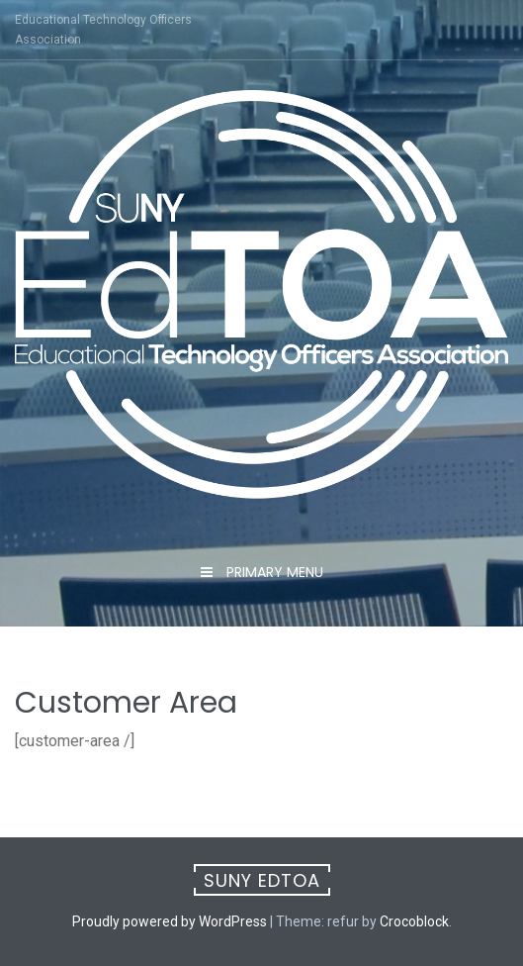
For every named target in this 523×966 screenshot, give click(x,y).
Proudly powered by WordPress (169, 921)
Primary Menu (272, 572)
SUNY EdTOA (262, 880)
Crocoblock (414, 921)
